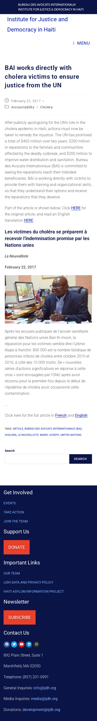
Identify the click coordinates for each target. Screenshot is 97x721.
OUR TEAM (12, 573)
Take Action (14, 512)
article (18, 428)
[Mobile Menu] (81, 43)
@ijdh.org (41, 709)
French (61, 415)
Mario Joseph (49, 435)
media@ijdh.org (44, 698)
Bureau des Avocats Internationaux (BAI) (53, 428)
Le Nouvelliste (28, 435)
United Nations (70, 435)
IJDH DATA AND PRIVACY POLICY (28, 582)
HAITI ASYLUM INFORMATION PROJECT (34, 591)
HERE (76, 208)
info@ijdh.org (44, 688)
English (81, 415)
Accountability (22, 107)
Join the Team (16, 521)
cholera (10, 435)
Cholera (46, 107)
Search (10, 451)
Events (10, 503)
